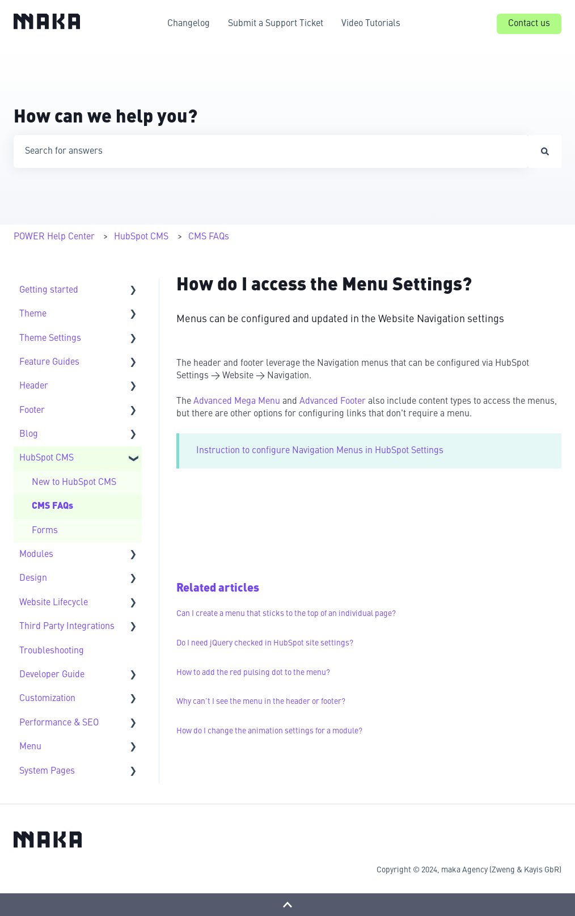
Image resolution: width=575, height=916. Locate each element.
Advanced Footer (333, 401)
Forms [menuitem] (45, 530)
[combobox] (271, 151)
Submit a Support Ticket (275, 23)
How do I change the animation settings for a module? (269, 731)
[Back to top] (287, 904)
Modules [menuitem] (36, 554)
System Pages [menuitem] (47, 771)
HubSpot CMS (141, 237)
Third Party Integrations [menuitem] (67, 626)
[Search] (545, 151)
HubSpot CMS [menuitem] (46, 458)
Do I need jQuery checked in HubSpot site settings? (264, 643)
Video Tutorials (370, 23)
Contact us (529, 23)
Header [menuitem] (33, 386)
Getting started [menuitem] (48, 290)
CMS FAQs (208, 237)
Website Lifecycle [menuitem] (53, 602)
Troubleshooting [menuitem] (51, 651)
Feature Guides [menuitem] (49, 362)
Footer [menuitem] (32, 410)
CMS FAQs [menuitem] (52, 506)
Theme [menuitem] (32, 314)
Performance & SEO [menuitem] (59, 723)
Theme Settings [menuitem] (50, 338)
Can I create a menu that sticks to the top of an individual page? (286, 614)
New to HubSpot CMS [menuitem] (74, 482)
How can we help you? (105, 118)
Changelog (188, 23)
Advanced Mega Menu (236, 401)
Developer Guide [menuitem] (51, 674)
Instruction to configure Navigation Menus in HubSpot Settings (319, 450)
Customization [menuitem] (47, 698)
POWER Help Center (54, 237)
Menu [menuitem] (30, 747)
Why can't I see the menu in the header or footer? (260, 702)
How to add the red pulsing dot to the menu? (253, 673)
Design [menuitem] (33, 578)
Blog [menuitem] (28, 434)
